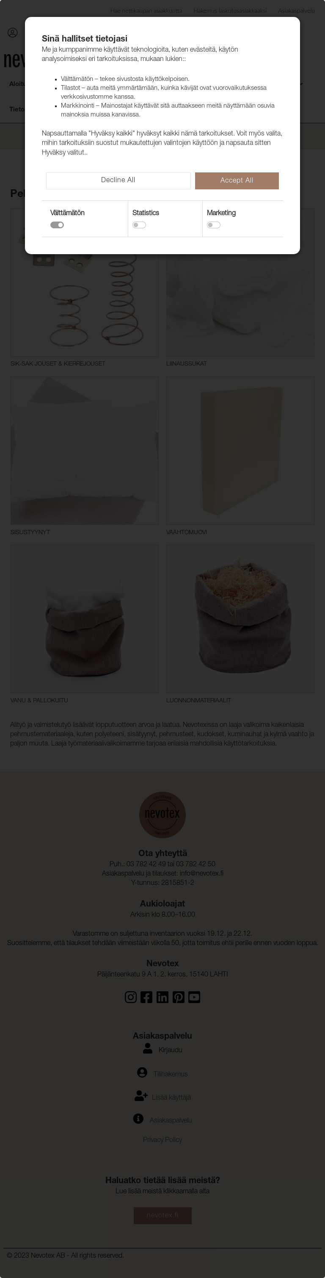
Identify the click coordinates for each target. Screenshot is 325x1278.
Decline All (118, 180)
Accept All (236, 181)
